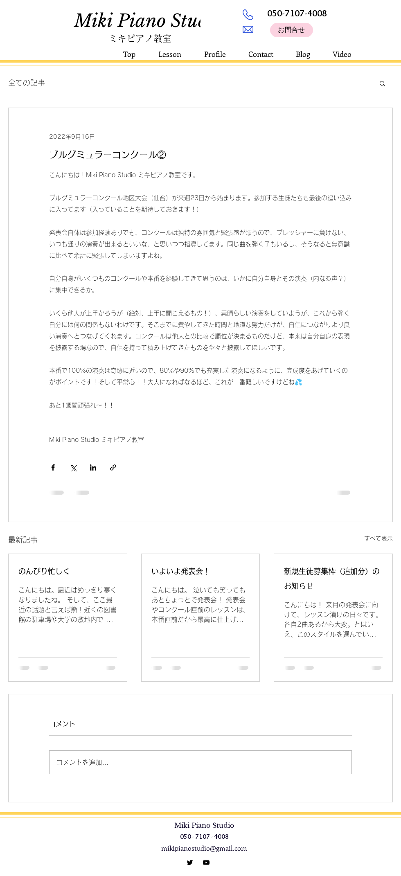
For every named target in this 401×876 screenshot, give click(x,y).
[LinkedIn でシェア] (93, 467)
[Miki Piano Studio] (190, 862)
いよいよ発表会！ (180, 571)
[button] (382, 83)
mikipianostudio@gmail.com (204, 848)
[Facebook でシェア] (53, 467)
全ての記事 (26, 82)
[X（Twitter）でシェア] (73, 467)
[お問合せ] (291, 30)
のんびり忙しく (44, 571)
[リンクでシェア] (113, 467)
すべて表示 (378, 538)
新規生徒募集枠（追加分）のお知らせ (332, 578)
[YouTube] (206, 862)
